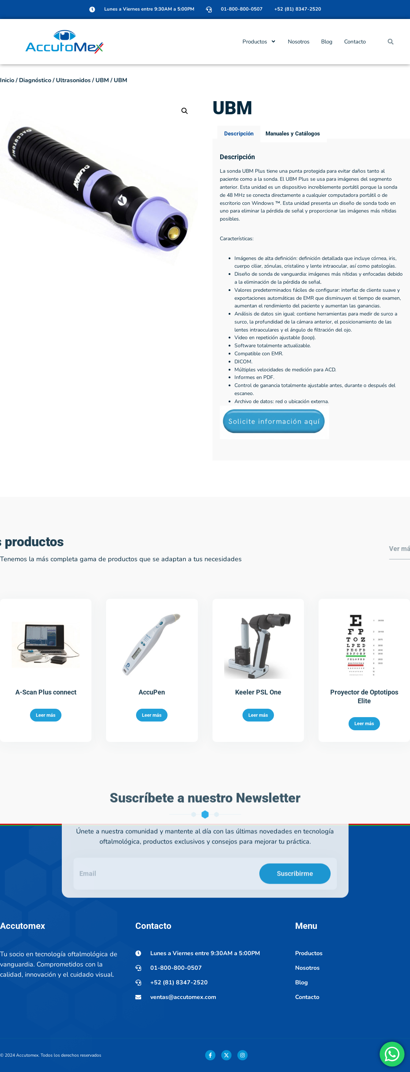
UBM (102, 80)
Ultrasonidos (73, 80)
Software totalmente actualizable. (272, 401)
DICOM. (243, 417)
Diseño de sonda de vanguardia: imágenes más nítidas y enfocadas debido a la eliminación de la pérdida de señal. (318, 333)
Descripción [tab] (238, 189)
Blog (326, 41)
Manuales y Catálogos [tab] (293, 189)
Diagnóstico (35, 80)
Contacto (355, 41)
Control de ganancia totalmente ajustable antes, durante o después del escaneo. (314, 445)
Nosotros (298, 41)
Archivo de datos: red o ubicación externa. (281, 456)
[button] (390, 41)
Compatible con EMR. (258, 409)
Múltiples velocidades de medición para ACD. (285, 425)
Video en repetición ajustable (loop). (275, 393)
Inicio (7, 80)
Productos (259, 41)
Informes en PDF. (254, 433)
